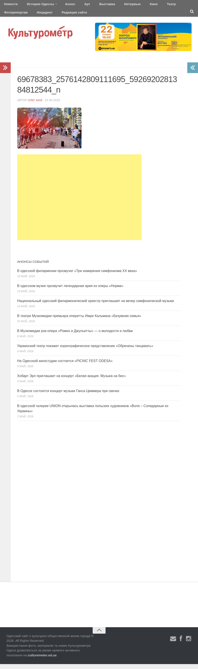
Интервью (114, 5)
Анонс (63, 5)
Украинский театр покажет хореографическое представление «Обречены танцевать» (85, 350)
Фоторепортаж (168, 5)
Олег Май (35, 105)
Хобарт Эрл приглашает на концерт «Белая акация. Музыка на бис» (71, 380)
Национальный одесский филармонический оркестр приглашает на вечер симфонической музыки (95, 305)
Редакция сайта (37, 16)
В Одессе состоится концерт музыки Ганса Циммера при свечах (68, 395)
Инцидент (11, 16)
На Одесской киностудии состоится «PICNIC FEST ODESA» (65, 365)
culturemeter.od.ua (42, 660)
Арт (77, 5)
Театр (146, 5)
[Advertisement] (79, 202)
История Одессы (35, 5)
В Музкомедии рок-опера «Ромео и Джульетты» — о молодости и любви (75, 335)
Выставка (93, 5)
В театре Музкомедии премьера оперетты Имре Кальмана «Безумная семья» (79, 320)
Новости (9, 5)
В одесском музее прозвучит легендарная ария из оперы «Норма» (70, 290)
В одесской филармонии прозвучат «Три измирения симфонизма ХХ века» (77, 275)
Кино (132, 5)
